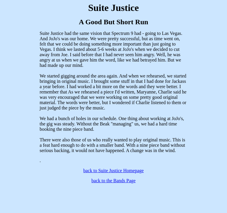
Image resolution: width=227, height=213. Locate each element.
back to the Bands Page (113, 180)
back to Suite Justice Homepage (113, 170)
